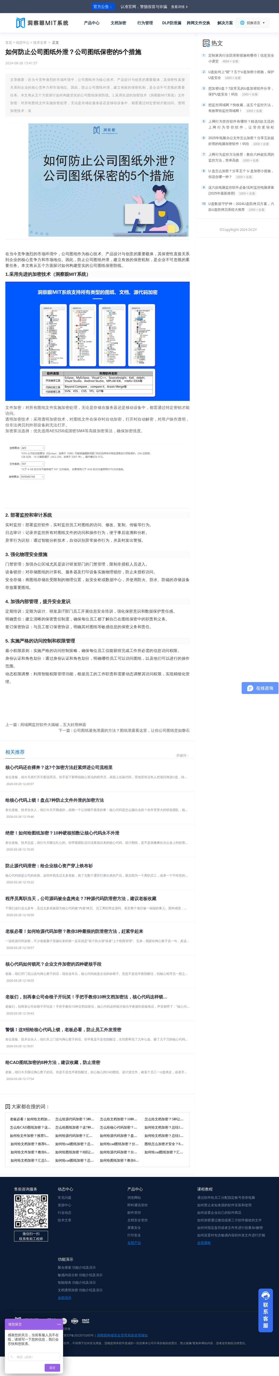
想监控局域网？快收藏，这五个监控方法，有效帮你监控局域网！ (241, 108)
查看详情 (178, 6)
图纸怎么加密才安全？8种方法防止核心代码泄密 (181, 1144)
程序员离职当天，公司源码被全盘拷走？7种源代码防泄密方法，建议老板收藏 (80, 898)
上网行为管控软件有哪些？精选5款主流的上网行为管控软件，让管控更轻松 (241, 124)
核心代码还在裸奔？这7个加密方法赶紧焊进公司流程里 (59, 767)
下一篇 (124, 730)
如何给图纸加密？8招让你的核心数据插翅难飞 (90, 1152)
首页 (8, 42)
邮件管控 (134, 1212)
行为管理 (145, 22)
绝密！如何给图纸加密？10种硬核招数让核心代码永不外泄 (62, 833)
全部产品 (134, 1242)
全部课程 (204, 1242)
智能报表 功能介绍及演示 (77, 1282)
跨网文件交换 (198, 22)
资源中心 (64, 1205)
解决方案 (225, 22)
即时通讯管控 (137, 1205)
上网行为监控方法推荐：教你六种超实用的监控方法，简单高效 (241, 157)
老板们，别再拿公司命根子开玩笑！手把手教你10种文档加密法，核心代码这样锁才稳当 (88, 997)
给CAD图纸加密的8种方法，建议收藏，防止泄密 (52, 1062)
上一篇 (45, 724)
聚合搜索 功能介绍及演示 (77, 1267)
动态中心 (22, 42)
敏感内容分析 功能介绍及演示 (80, 1275)
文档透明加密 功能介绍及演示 (80, 1290)
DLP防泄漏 (171, 22)
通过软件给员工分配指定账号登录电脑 (226, 1197)
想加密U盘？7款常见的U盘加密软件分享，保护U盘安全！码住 (241, 91)
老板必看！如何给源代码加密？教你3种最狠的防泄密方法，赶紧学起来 (74, 931)
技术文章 (40, 42)
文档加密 (118, 22)
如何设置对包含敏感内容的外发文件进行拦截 (231, 1235)
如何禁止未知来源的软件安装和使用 (224, 1205)
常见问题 (64, 1197)
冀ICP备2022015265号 (79, 1335)
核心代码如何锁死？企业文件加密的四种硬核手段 (53, 964)
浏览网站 (134, 1197)
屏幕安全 (134, 1227)
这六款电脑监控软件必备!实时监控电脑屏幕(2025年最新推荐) (241, 191)
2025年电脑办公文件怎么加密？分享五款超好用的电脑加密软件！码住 (241, 141)
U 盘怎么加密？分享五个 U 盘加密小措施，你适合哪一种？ (241, 174)
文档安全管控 (137, 1220)
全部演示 (64, 1297)
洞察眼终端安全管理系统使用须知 (122, 1335)
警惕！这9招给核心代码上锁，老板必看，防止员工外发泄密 (63, 1029)
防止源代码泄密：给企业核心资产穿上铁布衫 (49, 865)
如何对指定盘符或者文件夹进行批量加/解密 (230, 1227)
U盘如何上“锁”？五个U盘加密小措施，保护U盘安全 (241, 75)
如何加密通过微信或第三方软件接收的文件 (229, 1220)
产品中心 (91, 22)
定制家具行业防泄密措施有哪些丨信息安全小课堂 (241, 58)
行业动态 (64, 1212)
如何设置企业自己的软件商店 (219, 1212)
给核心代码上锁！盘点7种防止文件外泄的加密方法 (54, 800)
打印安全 (134, 1235)
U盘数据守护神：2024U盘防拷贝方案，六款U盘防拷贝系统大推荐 (241, 207)
